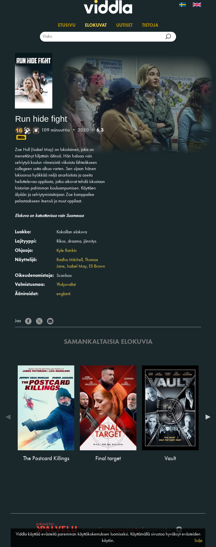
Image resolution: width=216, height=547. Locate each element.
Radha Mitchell (70, 260)
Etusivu (66, 25)
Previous (9, 416)
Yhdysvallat (66, 284)
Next (206, 416)
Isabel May (77, 266)
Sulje (198, 541)
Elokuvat (96, 25)
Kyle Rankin (67, 250)
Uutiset (124, 25)
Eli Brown (97, 266)
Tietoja (150, 25)
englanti (63, 294)
